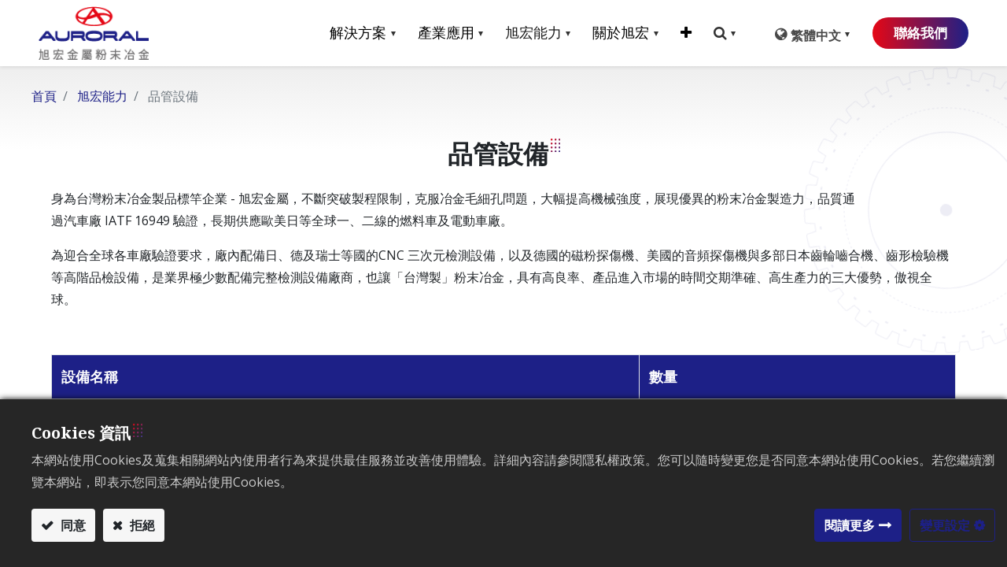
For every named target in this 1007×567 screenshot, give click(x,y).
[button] (672, 33)
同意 (71, 525)
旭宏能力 (102, 96)
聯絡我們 (911, 33)
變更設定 (945, 525)
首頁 (44, 96)
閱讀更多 (849, 525)
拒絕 (141, 525)
